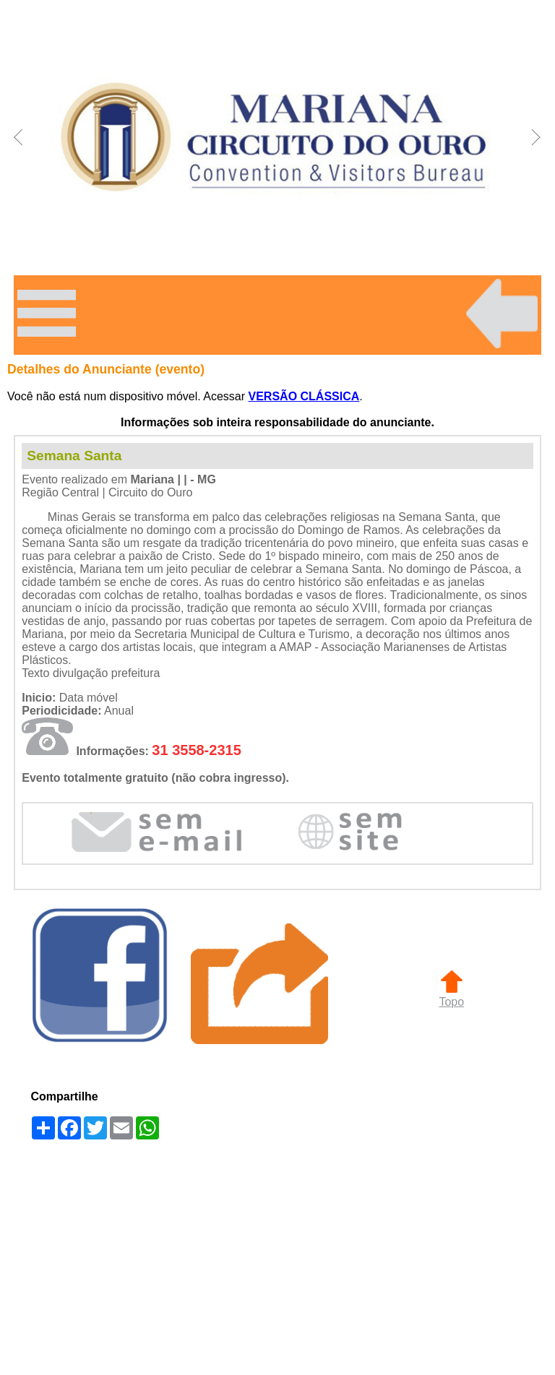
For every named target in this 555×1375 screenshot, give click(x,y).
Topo (451, 995)
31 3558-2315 (196, 750)
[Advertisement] (277, 1259)
